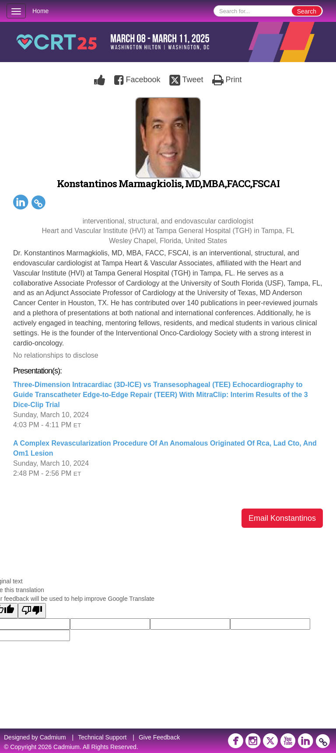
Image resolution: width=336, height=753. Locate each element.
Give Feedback (159, 737)
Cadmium (53, 737)
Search (306, 11)
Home (40, 10)
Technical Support (102, 737)
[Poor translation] (32, 610)
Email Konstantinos (282, 518)
